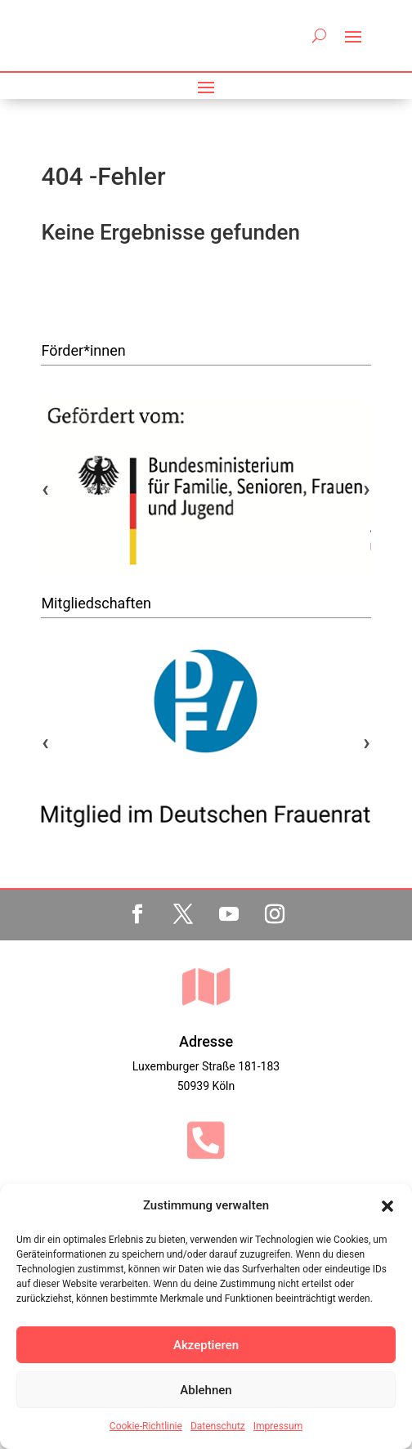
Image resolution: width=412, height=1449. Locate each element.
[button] (387, 1206)
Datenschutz (217, 1426)
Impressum (277, 1426)
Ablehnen (205, 1390)
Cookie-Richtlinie (146, 1426)
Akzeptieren (206, 1345)
